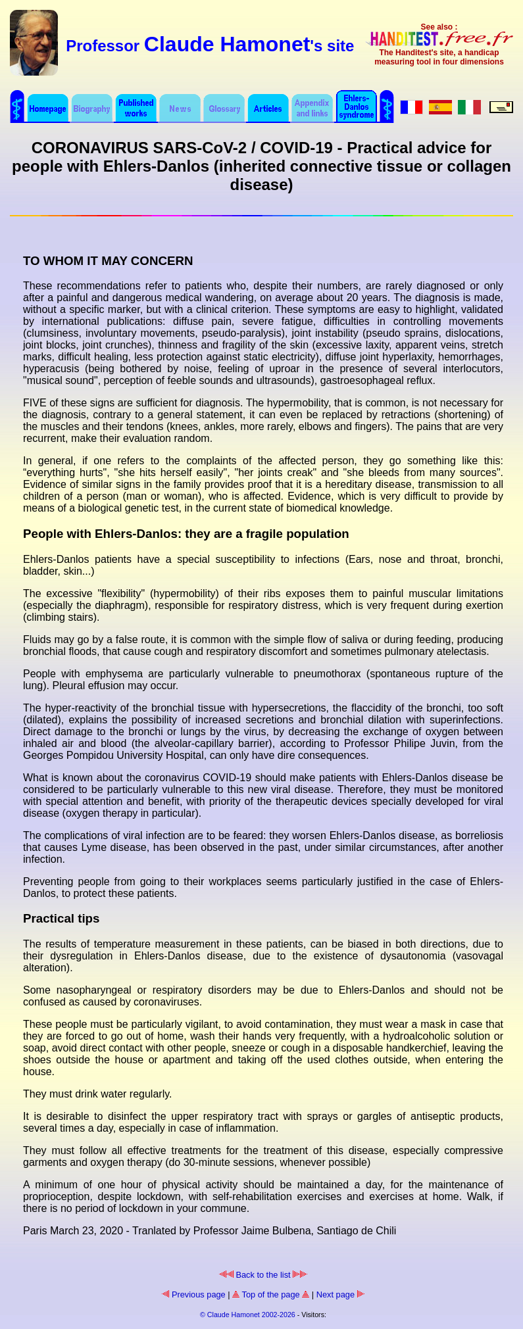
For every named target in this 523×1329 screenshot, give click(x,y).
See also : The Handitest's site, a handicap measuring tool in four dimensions (439, 44)
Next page (340, 1294)
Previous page (193, 1294)
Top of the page (270, 1294)
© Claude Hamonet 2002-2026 (247, 1314)
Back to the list (263, 1275)
